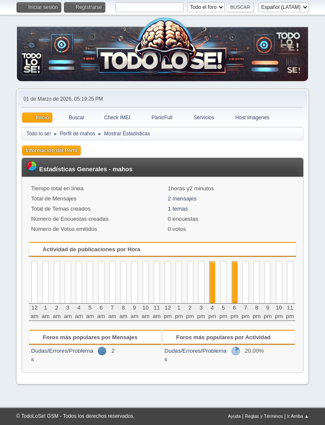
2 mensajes (182, 198)
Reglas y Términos (264, 416)
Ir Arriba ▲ (297, 416)
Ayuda (234, 416)
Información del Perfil (51, 151)
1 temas (177, 209)
